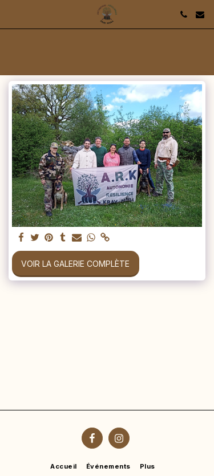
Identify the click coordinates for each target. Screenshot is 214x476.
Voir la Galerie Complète (75, 263)
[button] (12, 14)
